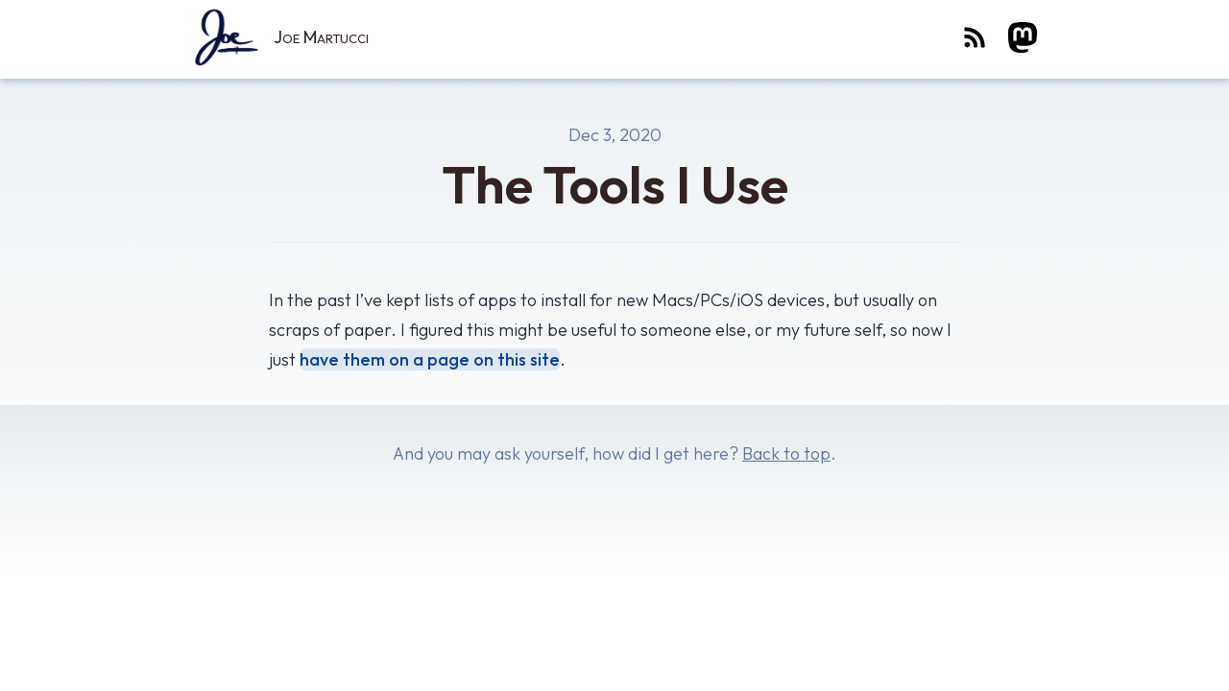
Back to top (786, 453)
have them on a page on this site (430, 359)
